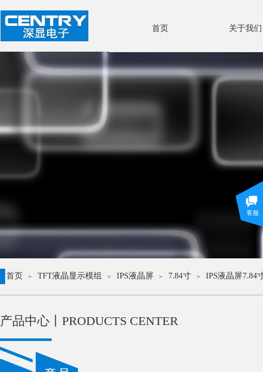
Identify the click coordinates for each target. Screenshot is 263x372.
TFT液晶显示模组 (70, 275)
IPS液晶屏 (135, 275)
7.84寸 (179, 275)
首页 (14, 275)
